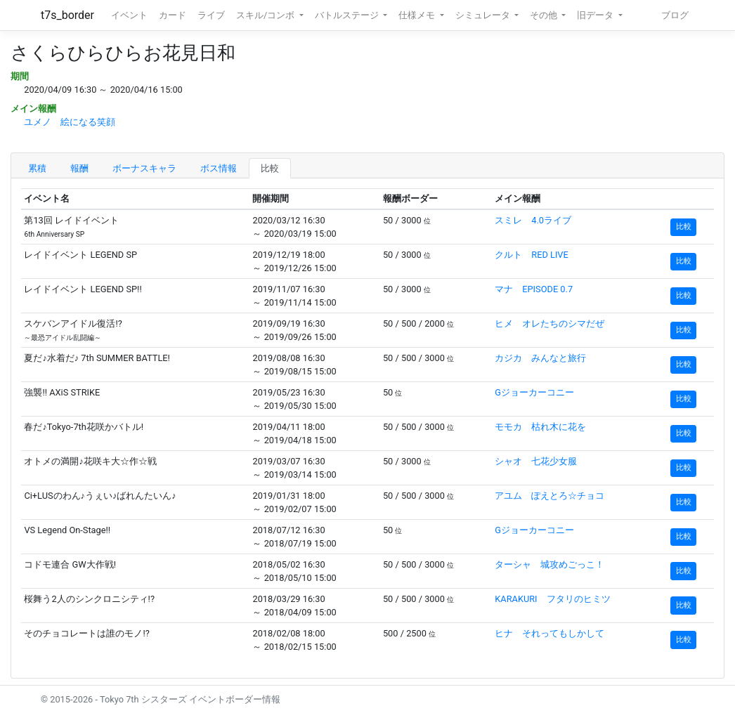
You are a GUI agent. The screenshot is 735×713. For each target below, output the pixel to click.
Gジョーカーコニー (534, 392)
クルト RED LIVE (531, 254)
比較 (270, 168)
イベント (129, 15)
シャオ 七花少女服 (536, 461)
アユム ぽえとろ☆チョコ (549, 495)
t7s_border (67, 15)
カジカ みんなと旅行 (540, 358)
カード (172, 15)
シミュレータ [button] (483, 15)
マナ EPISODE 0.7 (534, 289)
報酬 (79, 168)
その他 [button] (544, 15)
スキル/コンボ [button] (266, 15)
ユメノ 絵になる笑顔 (69, 122)
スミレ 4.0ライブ (533, 220)
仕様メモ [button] (417, 15)
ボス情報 (218, 168)
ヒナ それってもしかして (549, 633)
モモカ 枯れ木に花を (540, 426)
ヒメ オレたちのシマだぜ (549, 323)
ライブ (211, 15)
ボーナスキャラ (144, 168)
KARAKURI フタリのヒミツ (552, 599)
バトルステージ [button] (348, 15)
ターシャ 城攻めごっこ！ (549, 564)
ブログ (675, 15)
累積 (37, 168)
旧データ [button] (596, 15)
